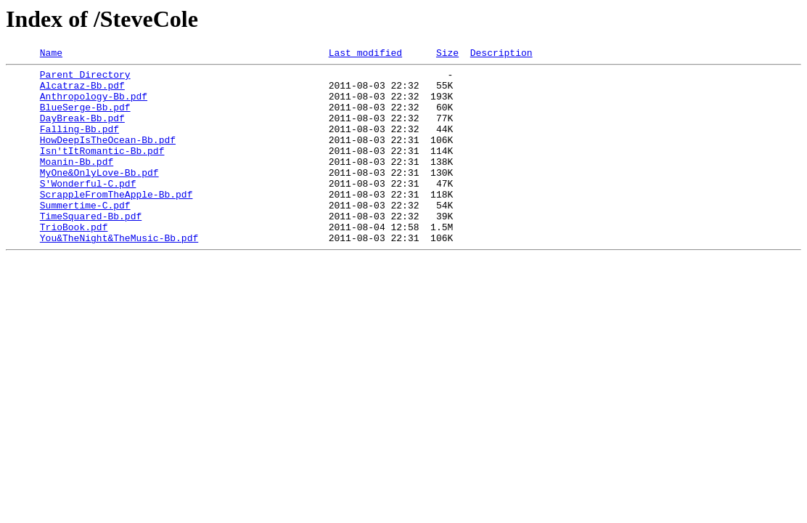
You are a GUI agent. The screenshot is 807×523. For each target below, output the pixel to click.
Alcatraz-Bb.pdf (82, 91)
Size (447, 54)
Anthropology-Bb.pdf (93, 104)
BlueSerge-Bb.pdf (85, 117)
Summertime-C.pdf (85, 235)
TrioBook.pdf (74, 261)
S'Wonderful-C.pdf (88, 209)
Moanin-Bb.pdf (76, 183)
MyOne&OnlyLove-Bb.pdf (99, 196)
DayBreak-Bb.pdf (82, 130)
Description (501, 54)
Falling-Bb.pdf (79, 143)
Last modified (365, 54)
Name (51, 54)
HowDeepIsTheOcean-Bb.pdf (108, 156)
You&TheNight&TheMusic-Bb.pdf (119, 274)
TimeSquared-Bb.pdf (91, 248)
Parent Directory (85, 78)
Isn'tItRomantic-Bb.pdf (102, 170)
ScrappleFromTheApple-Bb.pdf (116, 222)
